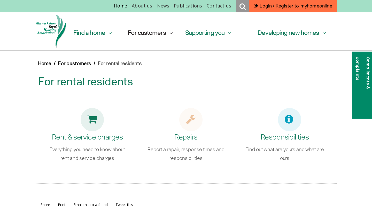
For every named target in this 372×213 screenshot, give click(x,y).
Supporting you (208, 32)
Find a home (92, 32)
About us (142, 6)
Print (62, 204)
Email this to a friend (90, 204)
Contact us (219, 6)
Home (120, 6)
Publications (188, 6)
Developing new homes (292, 32)
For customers (150, 32)
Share (45, 204)
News (163, 6)
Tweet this (124, 204)
